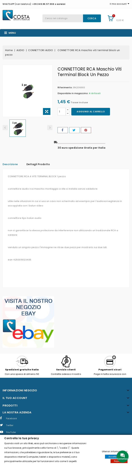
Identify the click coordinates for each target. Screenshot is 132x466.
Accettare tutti (116, 456)
